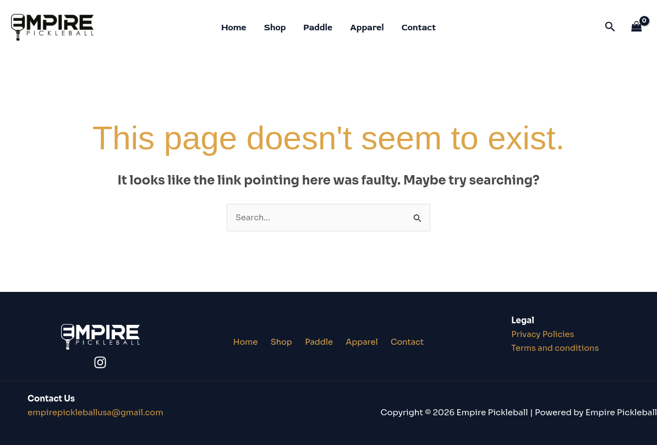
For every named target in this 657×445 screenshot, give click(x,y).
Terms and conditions (556, 348)
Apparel (367, 27)
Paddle (317, 27)
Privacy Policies (543, 334)
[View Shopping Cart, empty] (637, 27)
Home (234, 27)
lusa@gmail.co (96, 412)
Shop (275, 27)
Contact (419, 27)
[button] (610, 27)
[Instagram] (100, 362)
